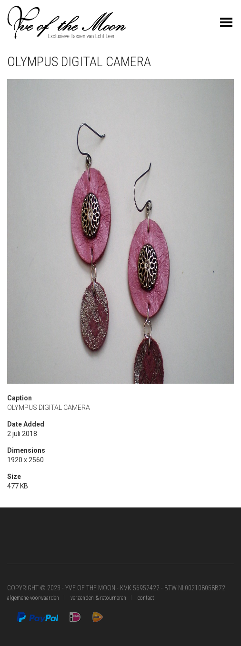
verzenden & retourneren (98, 598)
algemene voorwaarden (33, 598)
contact (146, 598)
